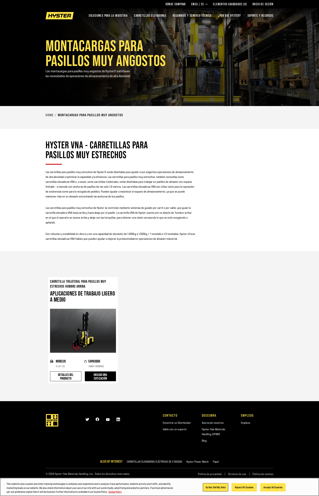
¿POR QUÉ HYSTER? (229, 16)
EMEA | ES (199, 4)
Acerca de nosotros (213, 422)
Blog (204, 440)
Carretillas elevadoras (150, 16)
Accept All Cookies (273, 489)
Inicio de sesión (262, 4)
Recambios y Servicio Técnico (192, 16)
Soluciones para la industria (108, 16)
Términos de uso (237, 474)
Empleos (245, 422)
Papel (216, 461)
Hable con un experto (175, 429)
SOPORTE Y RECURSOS (260, 16)
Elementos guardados (230, 4)
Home (50, 115)
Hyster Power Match (197, 461)
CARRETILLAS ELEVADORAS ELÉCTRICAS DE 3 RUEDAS (154, 461)
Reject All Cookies (244, 489)
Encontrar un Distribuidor (177, 422)
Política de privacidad (210, 474)
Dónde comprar (176, 4)
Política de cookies (262, 474)
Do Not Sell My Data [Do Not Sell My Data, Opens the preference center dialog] (216, 489)
